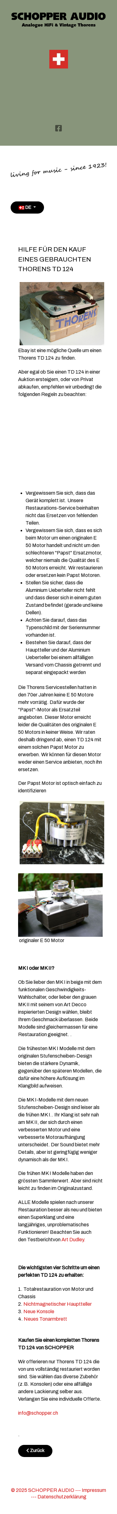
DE (25, 207)
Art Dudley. (73, 1239)
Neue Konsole (39, 1311)
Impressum (94, 1490)
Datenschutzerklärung (61, 1496)
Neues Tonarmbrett (45, 1319)
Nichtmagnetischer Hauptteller (57, 1304)
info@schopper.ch (38, 1413)
